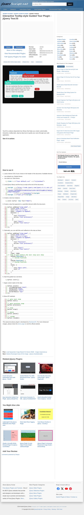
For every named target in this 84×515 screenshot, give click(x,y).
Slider (58, 53)
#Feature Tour (26, 62)
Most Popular (61, 66)
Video (77, 199)
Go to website (43, 54)
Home (5, 9)
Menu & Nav (60, 49)
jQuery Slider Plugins (35, 488)
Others (58, 51)
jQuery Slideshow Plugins (36, 490)
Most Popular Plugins (40, 9)
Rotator (71, 51)
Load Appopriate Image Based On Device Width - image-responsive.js (26, 352)
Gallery (59, 45)
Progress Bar (73, 194)
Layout (71, 45)
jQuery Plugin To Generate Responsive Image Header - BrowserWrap (45, 445)
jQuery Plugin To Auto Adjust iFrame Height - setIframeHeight (26, 445)
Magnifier (77, 185)
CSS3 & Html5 (60, 43)
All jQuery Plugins (61, 39)
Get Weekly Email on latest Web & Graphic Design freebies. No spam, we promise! (68, 157)
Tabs (59, 199)
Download (19, 47)
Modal (59, 188)
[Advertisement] (28, 32)
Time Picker (73, 191)
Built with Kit (69, 171)
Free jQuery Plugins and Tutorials (15, 3)
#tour (32, 62)
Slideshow (71, 53)
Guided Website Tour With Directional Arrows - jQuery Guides (27, 377)
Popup (59, 194)
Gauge (67, 196)
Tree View (71, 199)
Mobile (71, 49)
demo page (21, 324)
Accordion (71, 39)
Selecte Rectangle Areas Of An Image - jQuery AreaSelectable (24, 354)
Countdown (60, 182)
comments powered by (10, 454)
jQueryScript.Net (38, 509)
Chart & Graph (72, 41)
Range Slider (61, 196)
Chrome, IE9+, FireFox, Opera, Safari (12, 62)
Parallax (66, 191)
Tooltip (58, 59)
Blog (66, 9)
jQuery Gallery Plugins (35, 498)
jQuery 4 (67, 180)
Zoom (70, 59)
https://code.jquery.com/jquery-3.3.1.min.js (35, 187)
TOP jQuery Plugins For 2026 (15, 57)
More (22, 498)
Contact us (74, 497)
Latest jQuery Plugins (25, 9)
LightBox (59, 47)
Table (70, 55)
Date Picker (69, 185)
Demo (8, 47)
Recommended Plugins (55, 9)
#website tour (39, 62)
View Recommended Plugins (14, 53)
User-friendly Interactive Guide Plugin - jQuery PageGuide (44, 377)
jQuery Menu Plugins (35, 493)
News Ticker (72, 188)
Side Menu (74, 196)
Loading (71, 47)
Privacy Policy (47, 509)
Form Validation (61, 185)
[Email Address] (69, 162)
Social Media (60, 55)
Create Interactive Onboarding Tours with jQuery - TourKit (9, 377)
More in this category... (15, 50)
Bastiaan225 (32, 322)
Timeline (64, 199)
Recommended (69, 66)
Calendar (65, 188)
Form (70, 43)
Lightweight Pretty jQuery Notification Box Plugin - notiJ (10, 423)
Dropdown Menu (69, 182)
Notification (65, 194)
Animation (59, 41)
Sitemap (54, 509)
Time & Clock (72, 57)
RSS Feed (59, 509)
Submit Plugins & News (63, 497)
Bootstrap (60, 191)
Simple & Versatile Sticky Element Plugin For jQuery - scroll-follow (10, 445)
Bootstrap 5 (60, 180)
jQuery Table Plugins (35, 496)
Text (58, 57)
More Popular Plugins (76, 146)
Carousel (74, 180)
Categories (13, 9)
